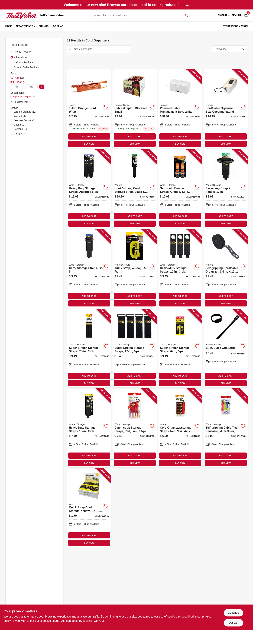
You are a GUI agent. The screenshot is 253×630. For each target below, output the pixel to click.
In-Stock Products (24, 62)
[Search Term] (141, 15)
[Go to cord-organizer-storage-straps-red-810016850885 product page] (180, 428)
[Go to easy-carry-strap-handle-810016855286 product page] (225, 188)
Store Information (235, 26)
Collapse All (16, 96)
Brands (44, 26)
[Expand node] (11, 101)
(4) (20, 116)
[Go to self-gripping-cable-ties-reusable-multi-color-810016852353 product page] (225, 428)
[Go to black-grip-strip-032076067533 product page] (225, 348)
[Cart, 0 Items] (246, 15)
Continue (233, 612)
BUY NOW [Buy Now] (89, 144)
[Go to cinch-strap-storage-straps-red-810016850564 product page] (134, 428)
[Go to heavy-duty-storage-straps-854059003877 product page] (89, 428)
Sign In (222, 15)
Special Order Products (27, 67)
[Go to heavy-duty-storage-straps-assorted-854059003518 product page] (89, 188)
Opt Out (233, 622)
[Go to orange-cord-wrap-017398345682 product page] (89, 108)
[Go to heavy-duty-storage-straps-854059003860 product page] (180, 268)
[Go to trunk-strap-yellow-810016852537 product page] (134, 268)
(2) (24, 120)
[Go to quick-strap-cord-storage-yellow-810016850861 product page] (89, 508)
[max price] (31, 87)
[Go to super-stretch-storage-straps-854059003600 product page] (89, 348)
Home (8, 26)
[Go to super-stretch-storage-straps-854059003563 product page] (180, 348)
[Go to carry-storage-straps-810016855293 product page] (89, 268)
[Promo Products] (12, 51)
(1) (19, 124)
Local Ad (57, 26)
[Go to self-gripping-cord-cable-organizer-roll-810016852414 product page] (225, 268)
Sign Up (237, 15)
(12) (25, 111)
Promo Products (23, 52)
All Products (20, 57)
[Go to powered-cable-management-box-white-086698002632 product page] (180, 108)
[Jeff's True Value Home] (21, 15)
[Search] (186, 15)
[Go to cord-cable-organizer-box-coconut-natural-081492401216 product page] (225, 108)
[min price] (17, 87)
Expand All (30, 96)
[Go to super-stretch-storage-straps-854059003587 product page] (134, 348)
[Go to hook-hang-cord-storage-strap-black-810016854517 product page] (134, 188)
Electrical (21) (20, 102)
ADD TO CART (89, 136)
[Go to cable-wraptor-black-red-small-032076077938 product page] (134, 108)
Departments (24, 26)
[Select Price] (41, 87)
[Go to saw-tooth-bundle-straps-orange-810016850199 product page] (180, 188)
